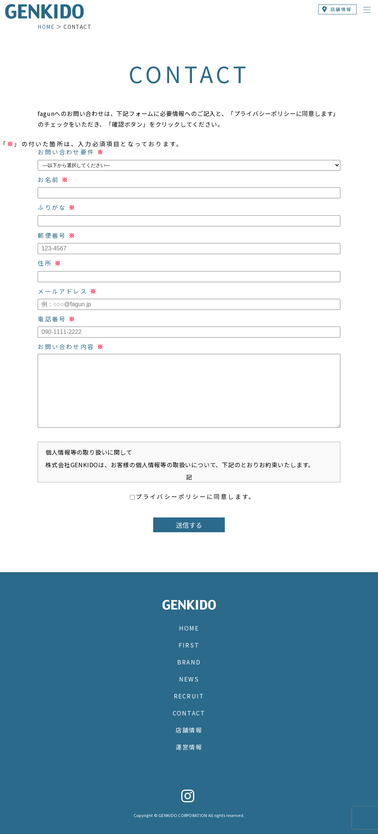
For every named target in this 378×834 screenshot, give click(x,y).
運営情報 (189, 746)
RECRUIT (189, 695)
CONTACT (189, 712)
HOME (46, 26)
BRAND (188, 661)
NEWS (189, 678)
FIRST (189, 644)
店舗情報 (189, 729)
